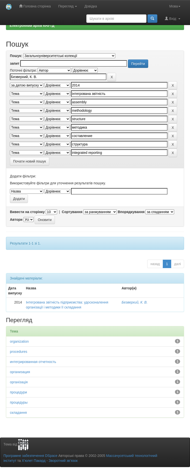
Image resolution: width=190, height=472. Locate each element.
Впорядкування (131, 212)
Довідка (90, 6)
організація (19, 382)
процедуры (18, 402)
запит (14, 63)
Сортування (72, 212)
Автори (16, 220)
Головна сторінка (35, 6)
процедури (18, 392)
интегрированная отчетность (33, 362)
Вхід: (172, 18)
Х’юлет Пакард (34, 461)
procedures (18, 352)
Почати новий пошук (29, 161)
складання (18, 413)
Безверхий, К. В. (134, 302)
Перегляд (67, 6)
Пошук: (16, 56)
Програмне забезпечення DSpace (30, 456)
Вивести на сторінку (27, 212)
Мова (174, 6)
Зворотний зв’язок (62, 461)
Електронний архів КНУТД (32, 26)
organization (19, 341)
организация (20, 372)
